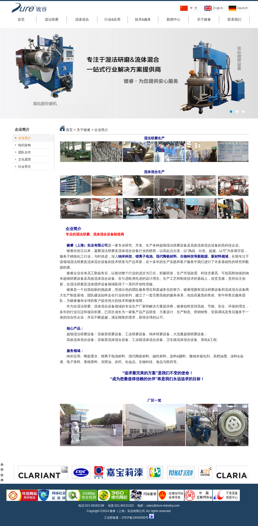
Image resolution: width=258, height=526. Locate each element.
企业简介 (24, 138)
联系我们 (234, 19)
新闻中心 (173, 19)
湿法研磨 (51, 19)
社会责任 (24, 166)
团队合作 (24, 152)
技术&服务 (143, 19)
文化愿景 (24, 159)
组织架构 (24, 145)
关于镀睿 (204, 19)
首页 (21, 19)
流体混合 (82, 19)
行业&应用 (112, 19)
